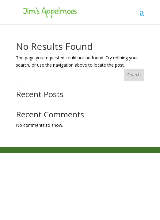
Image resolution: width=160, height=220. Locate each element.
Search (134, 75)
